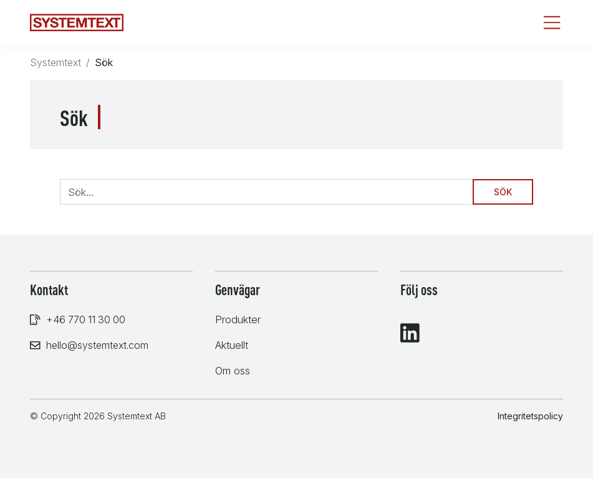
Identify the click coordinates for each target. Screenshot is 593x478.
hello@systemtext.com (97, 345)
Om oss (232, 370)
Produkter (238, 319)
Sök (503, 192)
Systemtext (55, 62)
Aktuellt (231, 345)
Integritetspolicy (530, 416)
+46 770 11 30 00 (85, 319)
